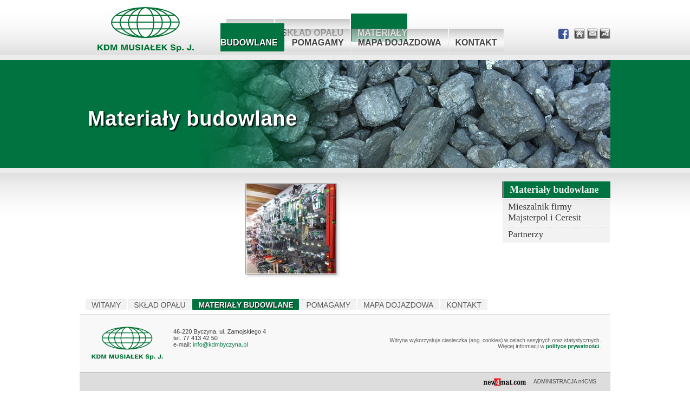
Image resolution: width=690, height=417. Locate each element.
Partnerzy (525, 234)
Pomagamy (318, 42)
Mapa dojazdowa (399, 42)
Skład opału (159, 305)
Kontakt (476, 42)
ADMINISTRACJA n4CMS (564, 382)
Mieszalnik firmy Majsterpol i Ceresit (544, 212)
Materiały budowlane (554, 189)
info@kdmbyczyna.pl (220, 344)
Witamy (106, 305)
